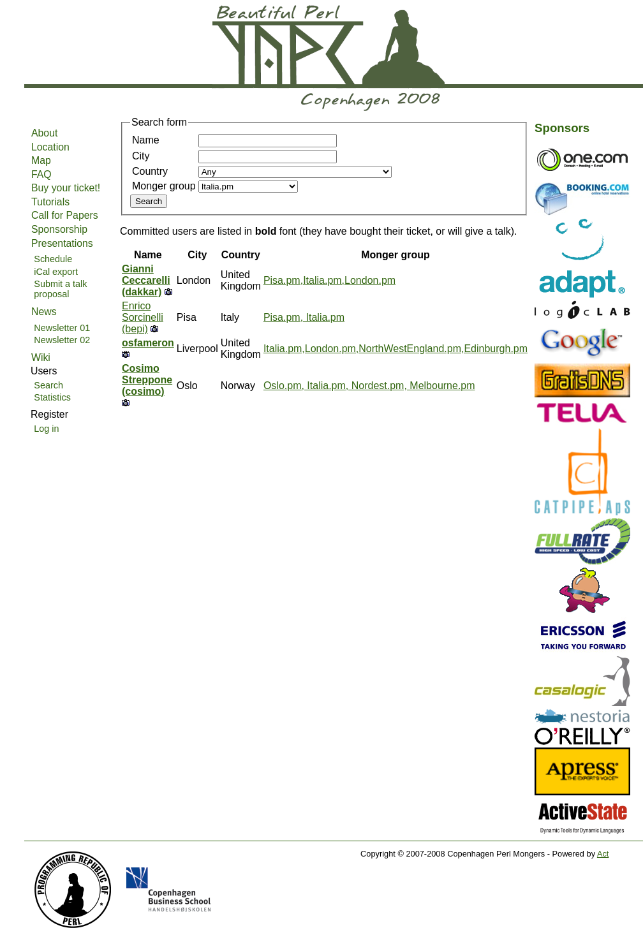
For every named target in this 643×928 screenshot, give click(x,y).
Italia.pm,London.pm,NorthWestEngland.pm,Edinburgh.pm (395, 348)
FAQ (41, 174)
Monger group (164, 185)
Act (603, 853)
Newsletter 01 (62, 328)
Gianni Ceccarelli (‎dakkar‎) (146, 280)
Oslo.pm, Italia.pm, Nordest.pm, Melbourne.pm (369, 385)
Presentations (62, 243)
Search (48, 385)
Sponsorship (59, 229)
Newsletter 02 (62, 340)
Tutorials (50, 201)
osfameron (148, 342)
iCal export (56, 272)
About (44, 133)
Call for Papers (64, 215)
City (141, 156)
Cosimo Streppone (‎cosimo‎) (147, 380)
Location (50, 147)
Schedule (53, 259)
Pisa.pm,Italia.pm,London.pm (329, 280)
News (44, 311)
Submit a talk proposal (60, 289)
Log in (46, 428)
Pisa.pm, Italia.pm (303, 317)
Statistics (52, 397)
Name (145, 140)
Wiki (40, 357)
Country (150, 171)
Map (41, 160)
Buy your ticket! (65, 187)
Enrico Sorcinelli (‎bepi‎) (142, 317)
